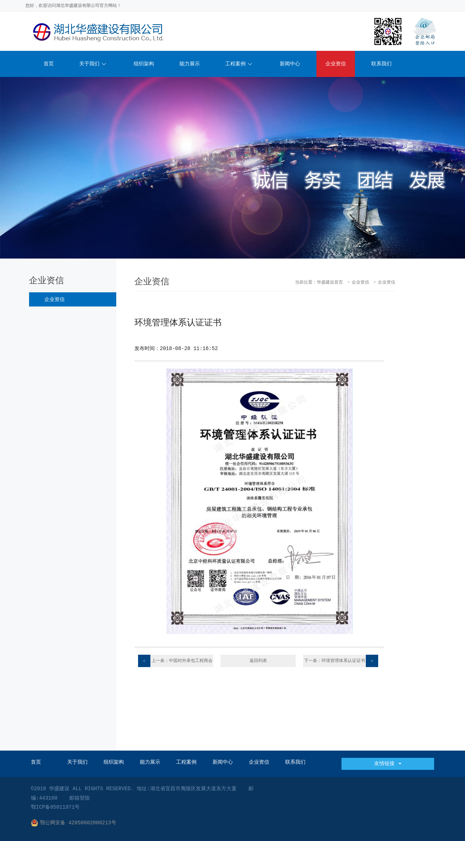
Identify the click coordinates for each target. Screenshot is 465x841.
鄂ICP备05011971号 (55, 807)
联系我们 (381, 64)
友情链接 (387, 764)
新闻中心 (290, 64)
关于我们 (92, 64)
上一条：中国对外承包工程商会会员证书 (175, 661)
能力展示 (189, 64)
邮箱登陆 (79, 798)
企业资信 (336, 64)
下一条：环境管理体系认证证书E (341, 661)
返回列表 (258, 660)
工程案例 (238, 64)
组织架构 (144, 64)
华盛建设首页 (330, 282)
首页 (49, 64)
